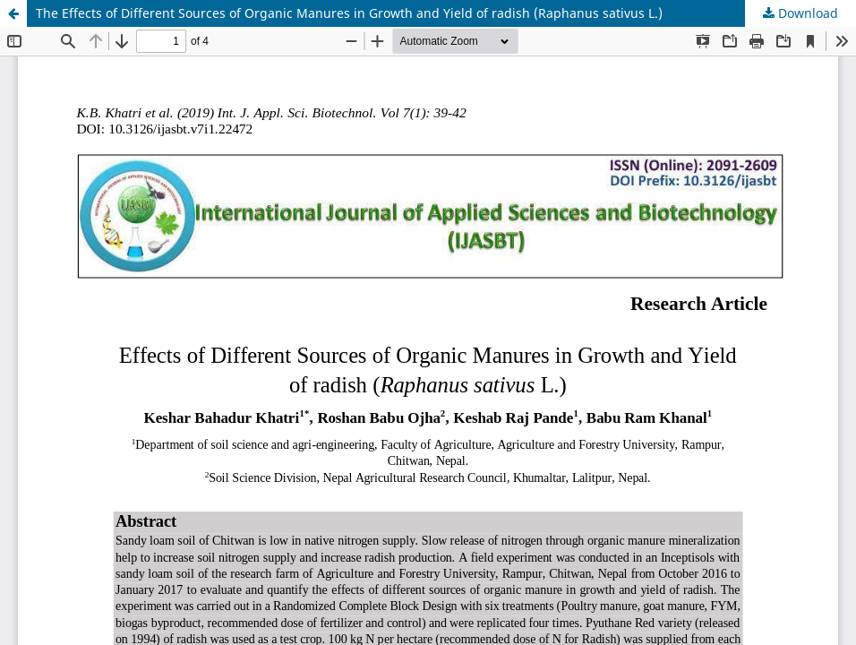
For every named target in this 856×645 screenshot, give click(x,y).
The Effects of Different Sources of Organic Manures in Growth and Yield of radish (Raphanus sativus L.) (349, 13)
